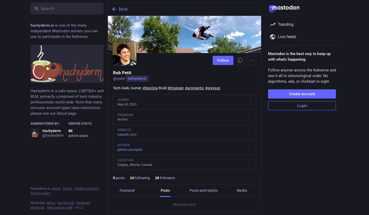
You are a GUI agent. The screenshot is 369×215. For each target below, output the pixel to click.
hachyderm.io (137, 78)
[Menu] (251, 60)
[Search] (67, 8)
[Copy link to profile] (240, 60)
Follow (223, 60)
